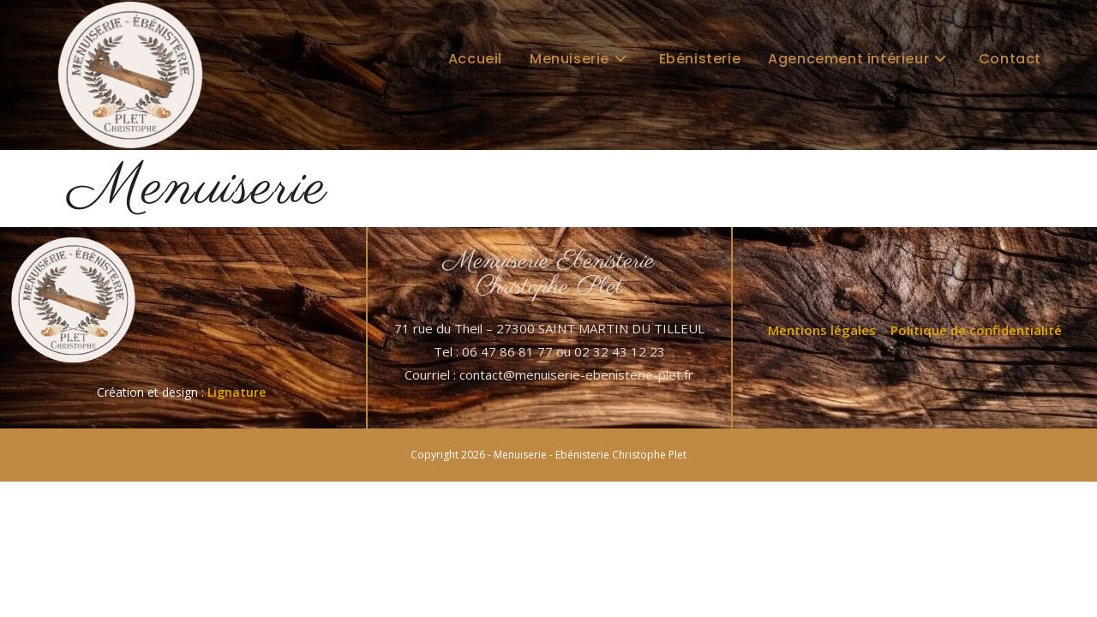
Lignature (236, 392)
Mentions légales (822, 329)
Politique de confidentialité (976, 329)
